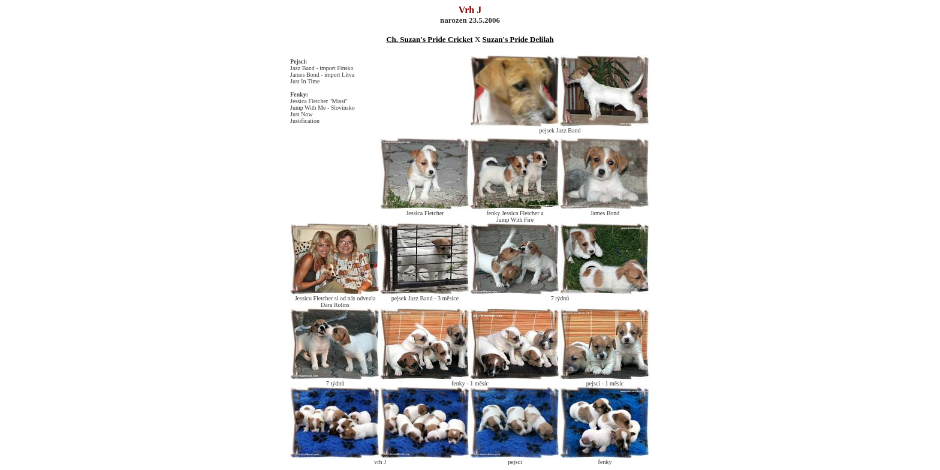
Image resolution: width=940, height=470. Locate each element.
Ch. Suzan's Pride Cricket (429, 39)
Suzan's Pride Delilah (518, 39)
